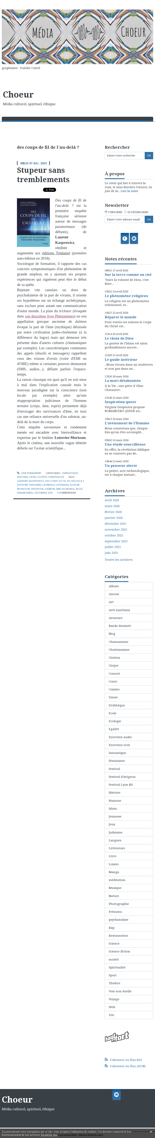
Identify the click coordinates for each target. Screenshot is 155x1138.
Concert (114, 673)
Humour (115, 800)
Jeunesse (115, 816)
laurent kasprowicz (30, 480)
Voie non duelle (120, 991)
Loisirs (114, 864)
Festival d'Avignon (122, 777)
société (42, 476)
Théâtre (114, 983)
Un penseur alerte (121, 465)
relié (79, 488)
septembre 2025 (116, 541)
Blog (112, 634)
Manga (114, 872)
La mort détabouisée (123, 380)
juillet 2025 (113, 547)
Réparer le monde (120, 317)
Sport (113, 975)
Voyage (114, 999)
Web (112, 1007)
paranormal (25, 492)
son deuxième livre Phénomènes (49, 316)
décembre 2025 (115, 523)
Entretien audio (120, 737)
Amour (114, 594)
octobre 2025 (114, 535)
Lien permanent (29, 473)
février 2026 (113, 512)
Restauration (118, 935)
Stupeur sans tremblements (43, 174)
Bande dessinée (120, 626)
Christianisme (119, 650)
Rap (111, 928)
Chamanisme (118, 642)
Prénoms (115, 912)
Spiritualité (56, 476)
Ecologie (115, 721)
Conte (113, 681)
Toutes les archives (119, 560)
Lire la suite (129, 191)
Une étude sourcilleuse (125, 444)
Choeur (18, 94)
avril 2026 (112, 500)
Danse (113, 697)
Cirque (113, 665)
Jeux (112, 824)
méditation (117, 880)
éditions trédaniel (29, 484)
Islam (113, 808)
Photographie (119, 904)
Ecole (112, 713)
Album (114, 586)
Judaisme (116, 832)
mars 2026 (112, 506)
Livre (32, 476)
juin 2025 (111, 553)
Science (114, 943)
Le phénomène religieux (126, 295)
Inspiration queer (120, 401)
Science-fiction (119, 951)
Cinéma (114, 657)
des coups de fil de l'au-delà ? (64, 480)
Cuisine (114, 689)
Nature (114, 896)
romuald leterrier (56, 484)
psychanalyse (118, 919)
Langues (115, 840)
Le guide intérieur (121, 359)
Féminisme (117, 761)
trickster (37, 488)
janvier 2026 (114, 518)
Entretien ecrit (119, 745)
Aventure (116, 618)
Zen (111, 1015)
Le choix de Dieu (119, 338)
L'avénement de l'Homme (127, 423)
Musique (115, 888)
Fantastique (70, 473)
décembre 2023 (44, 492)
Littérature (117, 848)
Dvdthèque (117, 705)
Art (111, 602)
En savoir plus (49, 1135)
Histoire (22, 476)
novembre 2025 (116, 529)
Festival (114, 769)
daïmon (50, 488)
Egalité (114, 729)
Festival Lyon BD (121, 784)
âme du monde (65, 488)
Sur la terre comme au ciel (128, 274)
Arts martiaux (119, 610)
